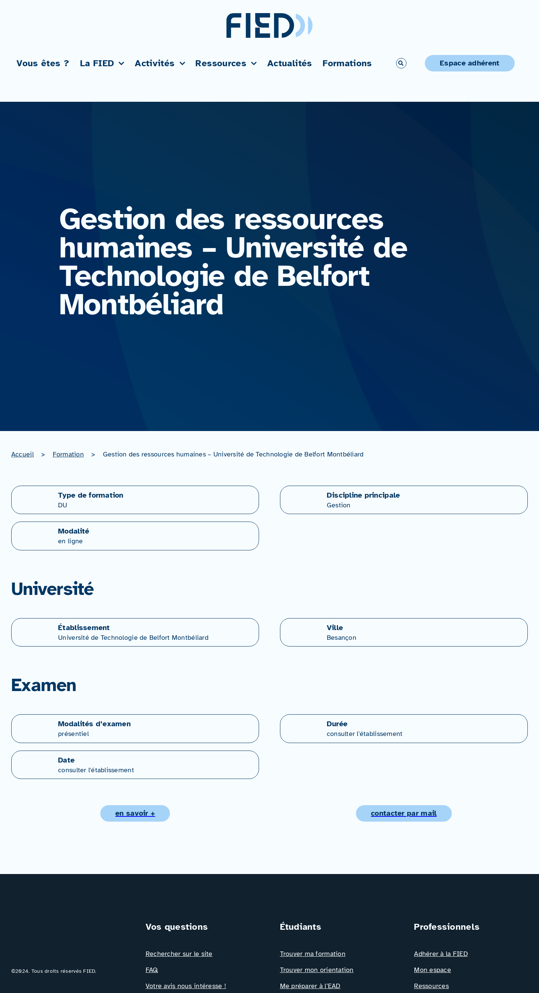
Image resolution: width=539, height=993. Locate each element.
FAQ (152, 970)
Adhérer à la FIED (441, 954)
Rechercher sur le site (179, 954)
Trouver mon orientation (317, 970)
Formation (68, 454)
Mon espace (432, 970)
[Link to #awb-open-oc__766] (401, 63)
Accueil (22, 454)
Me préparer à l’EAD (310, 986)
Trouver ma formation (312, 954)
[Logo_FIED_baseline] (68, 923)
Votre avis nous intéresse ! (186, 986)
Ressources (431, 986)
